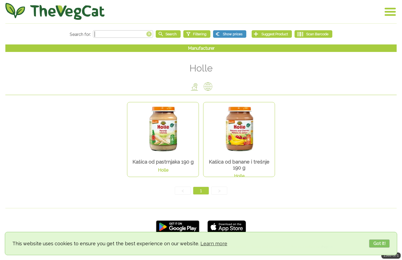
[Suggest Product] (272, 34)
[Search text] (123, 34)
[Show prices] (229, 34)
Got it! (379, 243)
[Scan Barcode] (313, 34)
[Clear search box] (149, 33)
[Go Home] (55, 11)
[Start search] (168, 34)
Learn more (213, 243)
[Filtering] (196, 34)
